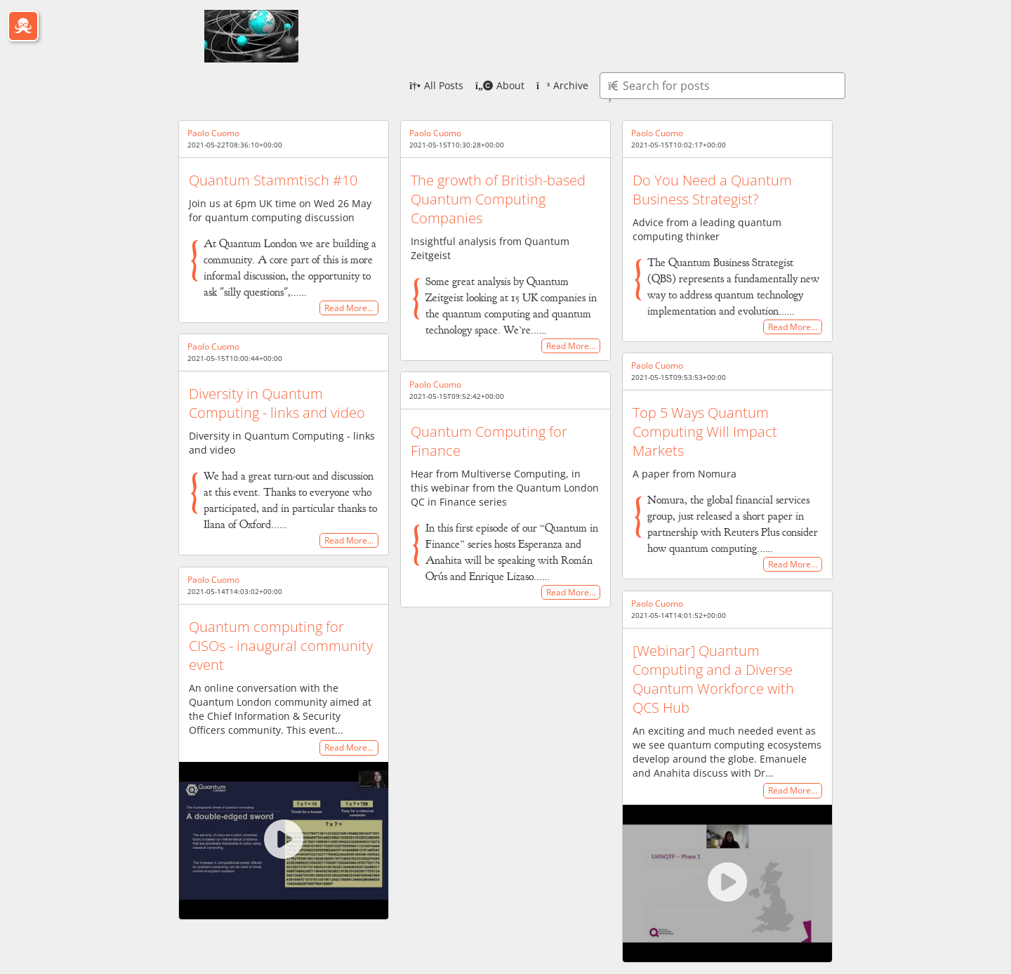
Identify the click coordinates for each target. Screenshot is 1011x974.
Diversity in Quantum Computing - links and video (277, 403)
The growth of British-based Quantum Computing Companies (498, 199)
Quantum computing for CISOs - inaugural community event (281, 645)
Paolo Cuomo (213, 133)
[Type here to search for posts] (722, 85)
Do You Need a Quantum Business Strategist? (712, 190)
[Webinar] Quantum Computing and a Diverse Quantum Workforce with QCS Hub (713, 679)
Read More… (349, 308)
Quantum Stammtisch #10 (273, 180)
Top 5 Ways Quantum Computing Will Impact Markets (705, 431)
